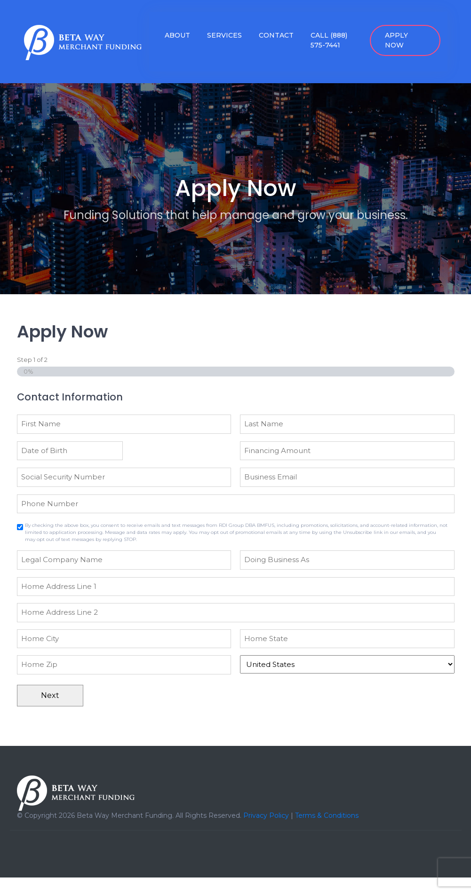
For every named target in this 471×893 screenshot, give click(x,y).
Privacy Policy (266, 815)
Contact (276, 35)
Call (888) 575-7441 (329, 40)
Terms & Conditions (327, 815)
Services (224, 35)
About (177, 35)
